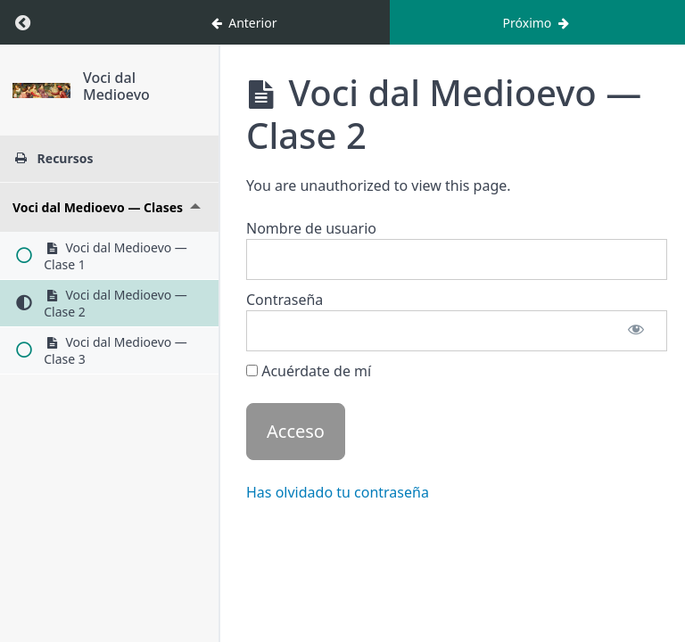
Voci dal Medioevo (147, 77)
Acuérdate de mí (308, 371)
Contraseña (284, 299)
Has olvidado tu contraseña (337, 492)
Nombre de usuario (311, 228)
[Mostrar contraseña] (636, 330)
